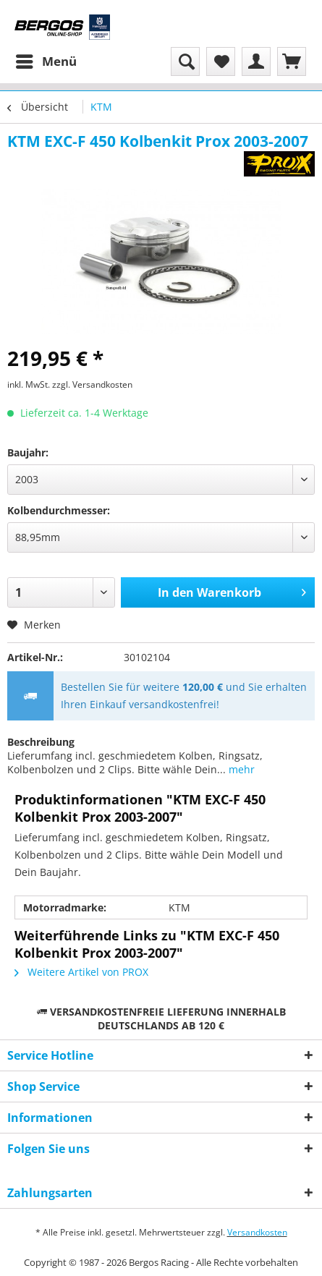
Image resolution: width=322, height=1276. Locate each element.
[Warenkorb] (291, 61)
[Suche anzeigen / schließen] (185, 61)
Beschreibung (41, 742)
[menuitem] (45, 61)
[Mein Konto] (256, 61)
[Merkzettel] (220, 61)
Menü (46, 59)
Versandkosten (257, 1232)
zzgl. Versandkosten (92, 384)
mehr (240, 769)
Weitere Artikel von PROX (81, 972)
